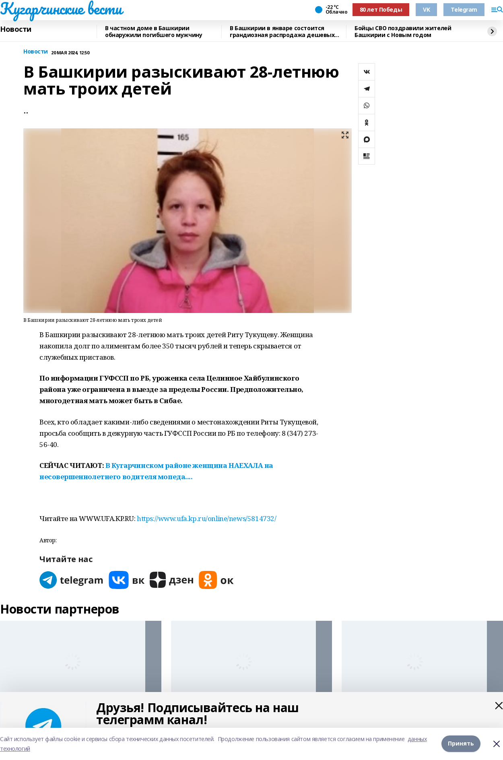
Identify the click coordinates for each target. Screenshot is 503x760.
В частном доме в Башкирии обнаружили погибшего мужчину (153, 31)
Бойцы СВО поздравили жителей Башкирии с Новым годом (403, 31)
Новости (15, 29)
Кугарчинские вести (61, 8)
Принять (461, 744)
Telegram (464, 9)
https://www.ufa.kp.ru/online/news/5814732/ (206, 518)
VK (426, 9)
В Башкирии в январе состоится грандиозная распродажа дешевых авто (282, 31)
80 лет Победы (381, 9)
